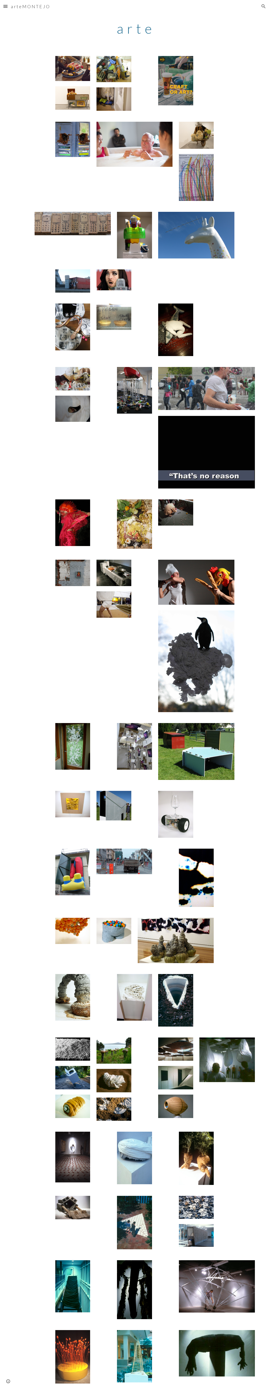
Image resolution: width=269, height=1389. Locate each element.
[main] (134, 28)
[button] (5, 6)
